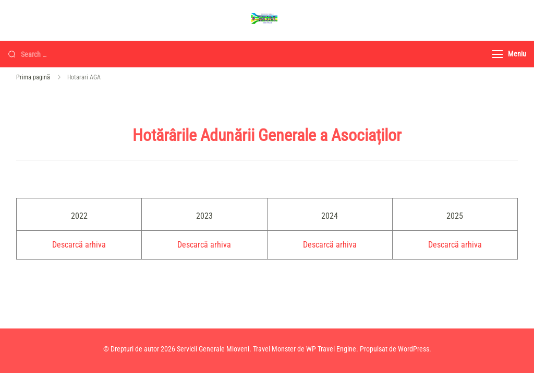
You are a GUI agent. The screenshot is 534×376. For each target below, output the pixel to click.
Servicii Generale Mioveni (213, 349)
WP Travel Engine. (332, 349)
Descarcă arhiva (79, 245)
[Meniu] (497, 54)
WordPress (413, 349)
